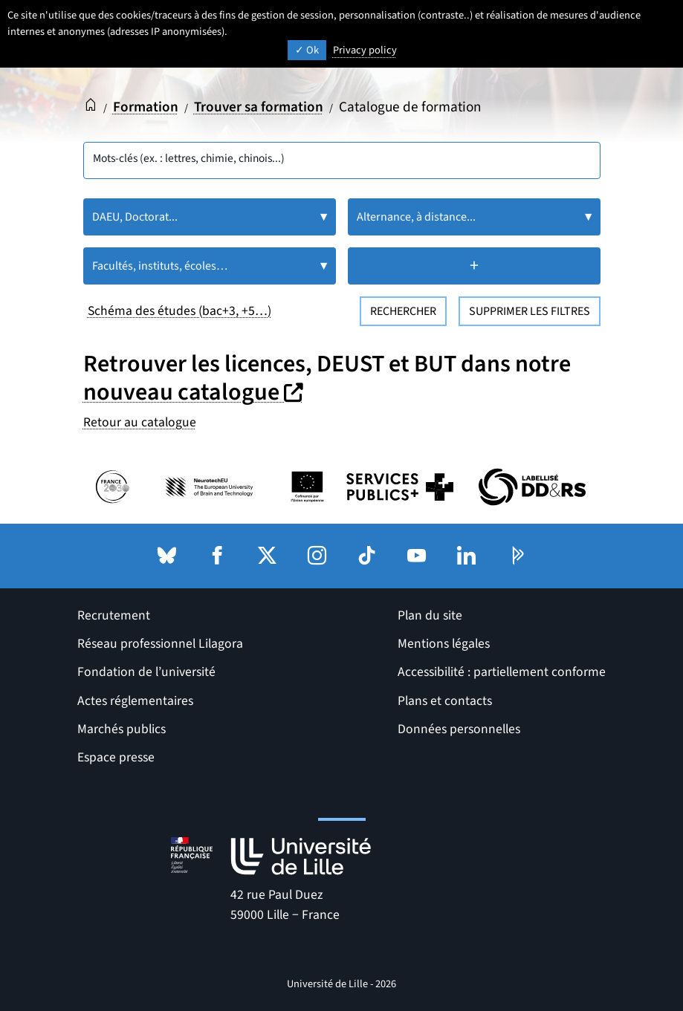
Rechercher (403, 311)
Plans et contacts (445, 701)
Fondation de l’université (146, 672)
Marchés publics (121, 729)
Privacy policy (365, 50)
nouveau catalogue (195, 392)
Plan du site (430, 615)
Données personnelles (459, 729)
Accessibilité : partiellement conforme (502, 672)
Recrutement (113, 615)
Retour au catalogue (139, 422)
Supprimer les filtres (529, 311)
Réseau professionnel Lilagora (160, 643)
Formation (145, 107)
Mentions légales (444, 643)
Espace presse (116, 757)
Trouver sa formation (259, 107)
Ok (307, 50)
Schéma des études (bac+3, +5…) (179, 311)
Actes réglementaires (135, 701)
